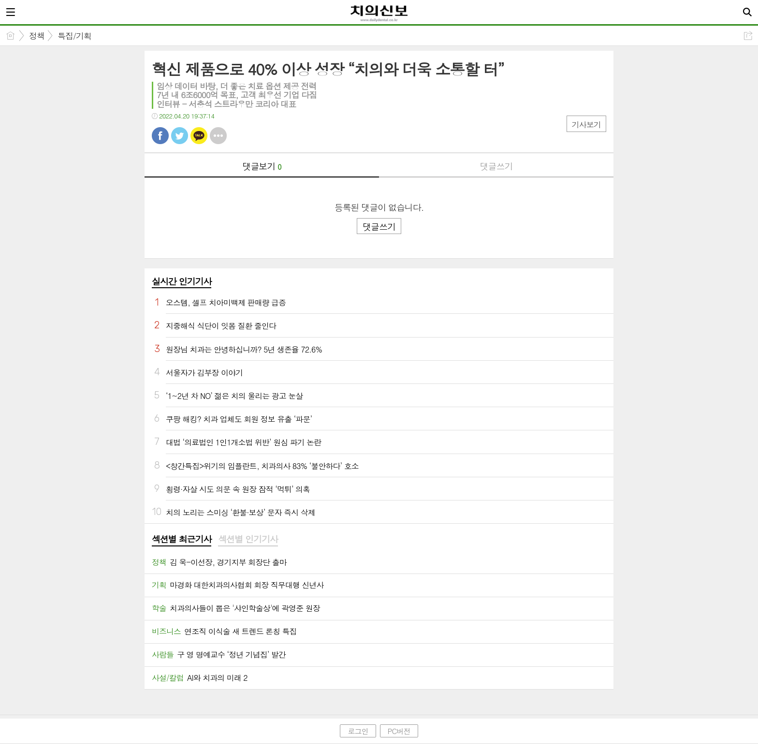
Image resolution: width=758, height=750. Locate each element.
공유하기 (748, 35)
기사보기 (586, 124)
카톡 (198, 135)
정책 (36, 36)
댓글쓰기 (496, 166)
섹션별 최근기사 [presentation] (181, 539)
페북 (160, 135)
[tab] (181, 539)
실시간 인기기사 (181, 281)
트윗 (179, 135)
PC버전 (399, 731)
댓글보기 (262, 166)
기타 (218, 135)
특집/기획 (74, 36)
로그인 (358, 731)
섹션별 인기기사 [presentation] (247, 539)
